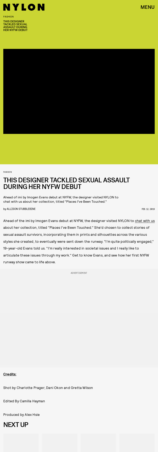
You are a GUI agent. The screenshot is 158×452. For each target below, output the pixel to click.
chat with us (145, 221)
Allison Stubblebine (21, 208)
